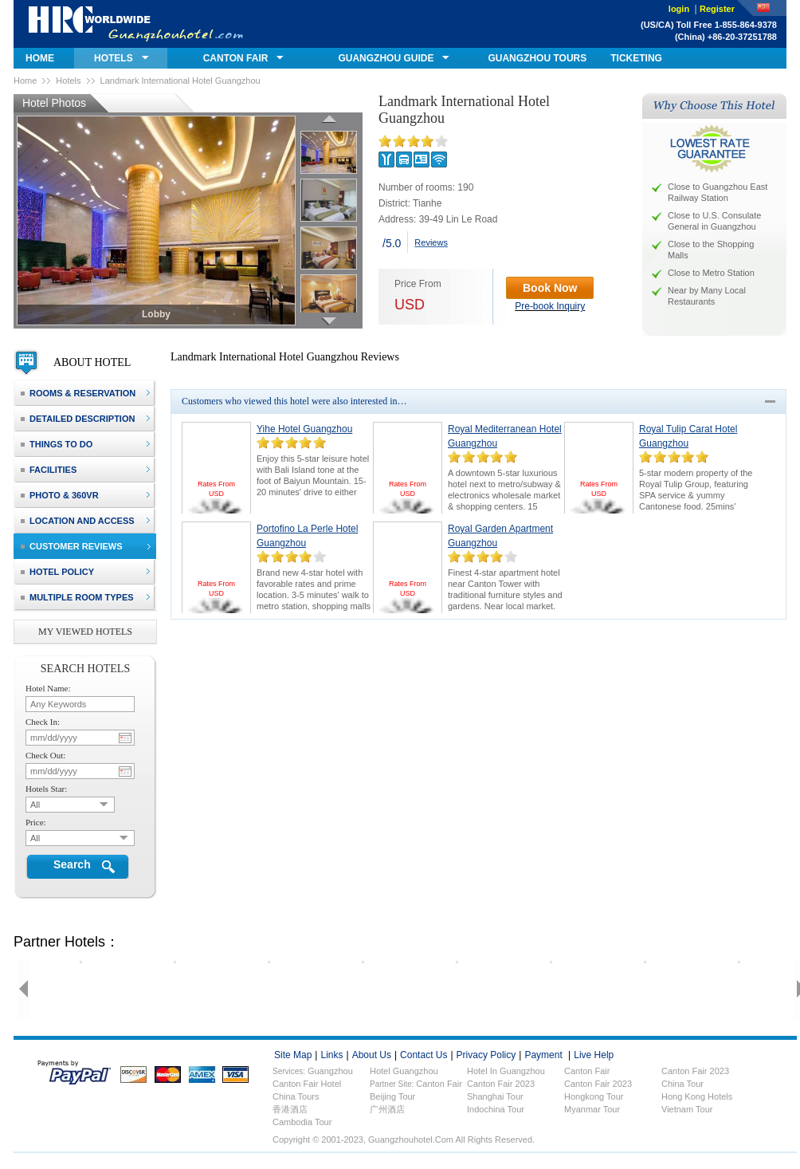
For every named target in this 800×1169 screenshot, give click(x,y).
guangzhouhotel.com (136, 23)
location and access (78, 520)
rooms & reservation (78, 393)
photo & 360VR (60, 495)
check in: (42, 721)
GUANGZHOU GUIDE (385, 58)
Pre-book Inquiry (550, 306)
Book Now (550, 287)
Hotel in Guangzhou (506, 1071)
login (680, 9)
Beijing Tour (392, 1096)
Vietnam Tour (686, 1109)
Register (717, 9)
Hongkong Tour (593, 1096)
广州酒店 (387, 1109)
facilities (48, 469)
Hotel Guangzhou (404, 1071)
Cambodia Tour (302, 1122)
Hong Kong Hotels (696, 1096)
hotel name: (48, 688)
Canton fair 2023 (695, 1071)
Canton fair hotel (307, 1083)
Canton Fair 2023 (501, 1083)
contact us (423, 1055)
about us (371, 1055)
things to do (56, 444)
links (331, 1055)
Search (72, 864)
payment (543, 1055)
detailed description (78, 418)
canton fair (236, 58)
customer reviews (72, 546)
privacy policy (486, 1055)
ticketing (636, 58)
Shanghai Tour (495, 1096)
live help (594, 1055)
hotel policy (57, 572)
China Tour (682, 1083)
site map (293, 1055)
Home (25, 80)
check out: (45, 755)
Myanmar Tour (592, 1109)
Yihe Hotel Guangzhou (304, 429)
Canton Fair (438, 1083)
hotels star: (46, 788)
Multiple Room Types (77, 597)
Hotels (68, 80)
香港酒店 (290, 1109)
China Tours (296, 1096)
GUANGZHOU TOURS (537, 58)
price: (35, 822)
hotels (113, 58)
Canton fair (587, 1071)
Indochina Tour (495, 1109)
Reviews (431, 242)
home (39, 58)
